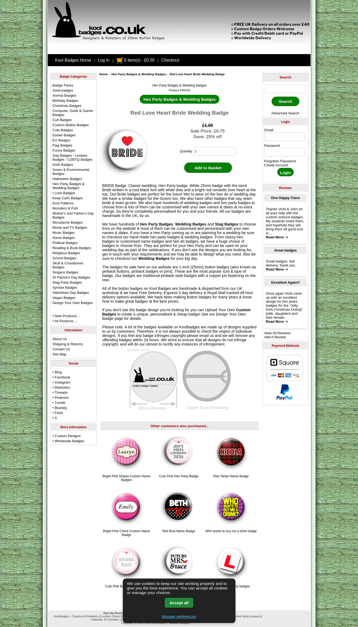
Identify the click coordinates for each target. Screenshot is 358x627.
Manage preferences (179, 616)
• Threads (60, 393)
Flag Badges (62, 145)
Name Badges (64, 238)
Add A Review (275, 337)
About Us (60, 339)
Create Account (276, 165)
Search (285, 77)
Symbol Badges (65, 288)
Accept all (179, 602)
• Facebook (61, 377)
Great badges (285, 250)
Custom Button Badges (71, 125)
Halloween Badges (67, 179)
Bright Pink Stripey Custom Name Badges (126, 478)
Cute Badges (63, 130)
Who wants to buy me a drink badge (231, 531)
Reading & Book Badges (72, 248)
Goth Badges (63, 165)
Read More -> (277, 237)
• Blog (57, 372)
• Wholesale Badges (68, 441)
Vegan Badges (64, 298)
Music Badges (64, 233)
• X (55, 418)
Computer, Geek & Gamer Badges (73, 113)
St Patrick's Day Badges (71, 277)
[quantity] (215, 151)
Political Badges (65, 243)
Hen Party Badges (156, 224)
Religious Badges (66, 253)
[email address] (284, 136)
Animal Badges (64, 95)
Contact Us (61, 349)
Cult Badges (62, 120)
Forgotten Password (280, 161)
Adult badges (63, 90)
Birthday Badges (66, 101)
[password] (284, 152)
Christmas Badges (67, 106)
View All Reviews (277, 333)
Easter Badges (64, 135)
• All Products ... (65, 321)
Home (103, 74)
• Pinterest (61, 398)
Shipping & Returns (68, 344)
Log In (103, 60)
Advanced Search (285, 113)
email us (207, 335)
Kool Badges (160, 288)
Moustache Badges (68, 222)
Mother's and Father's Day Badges (73, 215)
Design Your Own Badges (73, 303)
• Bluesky (60, 408)
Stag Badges (226, 224)
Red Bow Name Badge (179, 531)
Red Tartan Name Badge (231, 476)
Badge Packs (63, 85)
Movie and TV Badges (70, 228)
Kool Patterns (63, 203)
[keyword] (285, 89)
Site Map (60, 354)
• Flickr (58, 413)
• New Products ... (67, 316)
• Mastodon (61, 387)
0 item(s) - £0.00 (135, 60)
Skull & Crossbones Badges (68, 265)
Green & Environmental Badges (71, 172)
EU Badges (62, 140)
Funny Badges (64, 150)
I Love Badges (64, 193)
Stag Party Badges (67, 282)
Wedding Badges (190, 224)
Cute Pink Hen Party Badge (178, 476)
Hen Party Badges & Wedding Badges (138, 74)
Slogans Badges (65, 272)
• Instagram (62, 382)
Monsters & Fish (65, 208)
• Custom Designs (67, 436)
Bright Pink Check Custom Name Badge (126, 533)
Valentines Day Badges (71, 293)
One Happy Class (285, 198)
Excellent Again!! (285, 282)
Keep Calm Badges (68, 198)
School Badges (64, 258)
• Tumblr (59, 403)
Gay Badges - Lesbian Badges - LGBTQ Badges (73, 157)
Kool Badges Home (73, 60)
